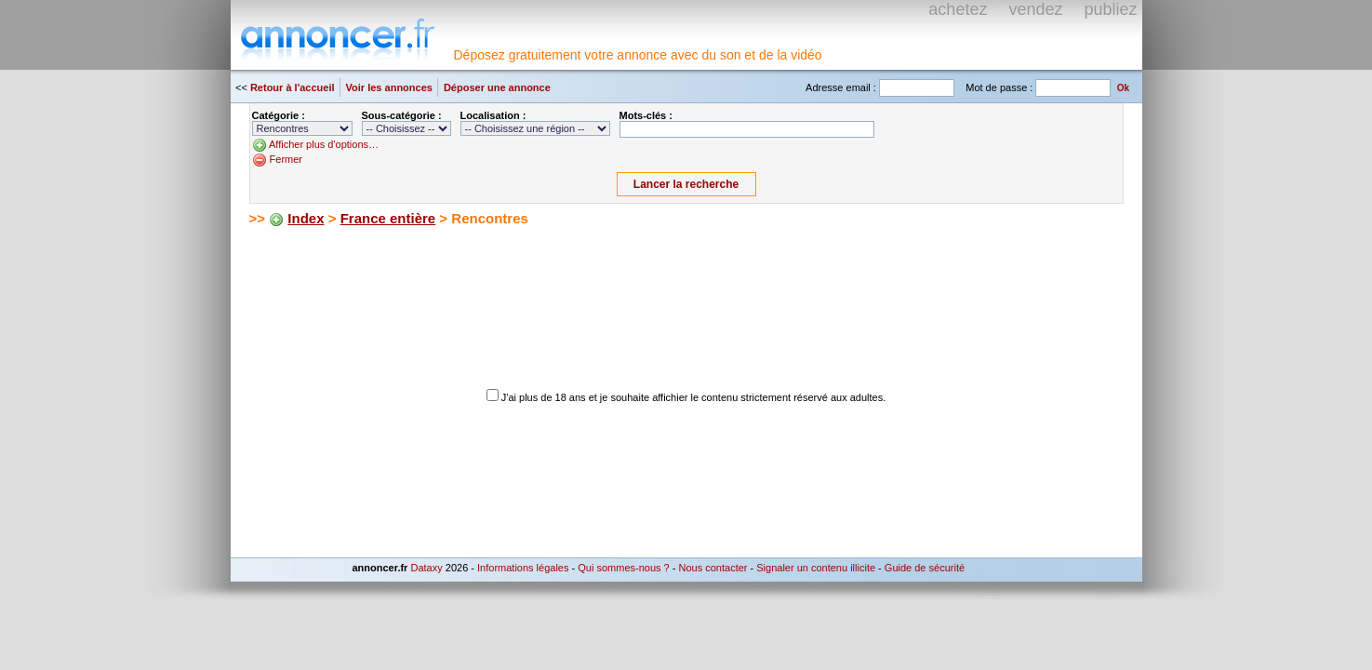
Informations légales (522, 567)
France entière (388, 218)
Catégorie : (278, 115)
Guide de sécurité (925, 567)
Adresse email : (841, 87)
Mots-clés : (646, 115)
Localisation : (493, 115)
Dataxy (426, 567)
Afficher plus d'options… (324, 144)
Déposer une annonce (497, 87)
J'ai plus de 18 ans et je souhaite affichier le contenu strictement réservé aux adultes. (693, 397)
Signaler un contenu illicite (815, 567)
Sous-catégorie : (402, 115)
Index (305, 218)
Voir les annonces (389, 87)
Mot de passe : (999, 87)
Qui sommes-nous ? (623, 567)
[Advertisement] (467, 260)
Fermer (286, 159)
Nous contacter (712, 567)
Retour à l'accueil (292, 87)
